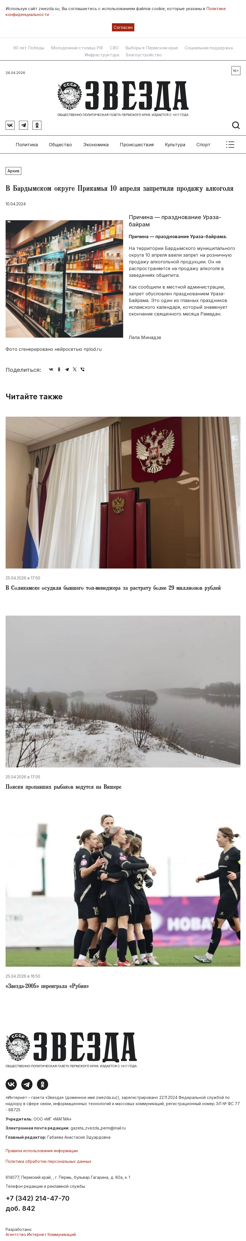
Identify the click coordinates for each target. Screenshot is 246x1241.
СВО (114, 47)
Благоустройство (144, 54)
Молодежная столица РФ (77, 47)
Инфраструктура (102, 54)
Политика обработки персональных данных (49, 1160)
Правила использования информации (42, 1149)
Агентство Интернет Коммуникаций (41, 1232)
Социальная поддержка (209, 47)
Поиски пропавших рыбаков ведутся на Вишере (63, 786)
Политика (27, 143)
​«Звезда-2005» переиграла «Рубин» (47, 985)
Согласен (123, 27)
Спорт (203, 143)
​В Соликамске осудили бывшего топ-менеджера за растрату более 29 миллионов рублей (113, 587)
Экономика (96, 143)
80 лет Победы (28, 47)
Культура (175, 143)
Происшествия (137, 143)
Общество (60, 143)
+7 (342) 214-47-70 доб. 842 (37, 1201)
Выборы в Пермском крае (151, 47)
